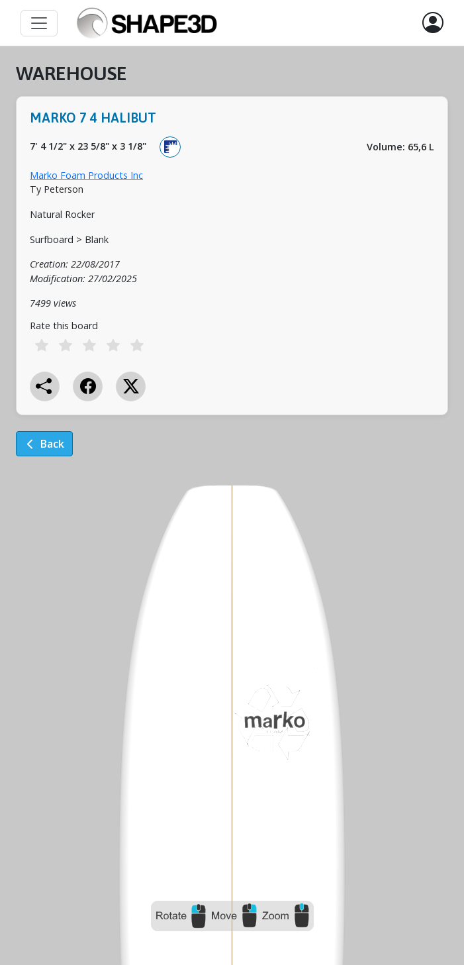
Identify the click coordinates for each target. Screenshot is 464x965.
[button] (432, 23)
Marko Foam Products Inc (86, 175)
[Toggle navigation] (39, 23)
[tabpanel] (232, 268)
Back (44, 444)
